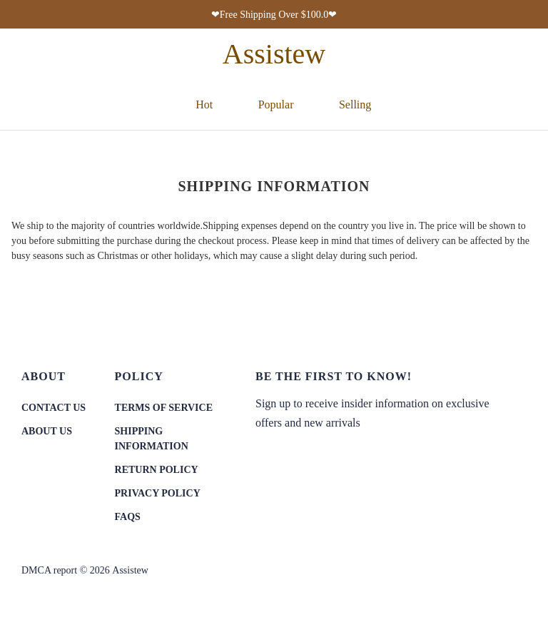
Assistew (130, 570)
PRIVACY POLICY (158, 493)
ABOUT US (46, 431)
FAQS (128, 516)
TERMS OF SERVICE (164, 407)
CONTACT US (53, 407)
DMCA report (49, 570)
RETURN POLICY (156, 469)
